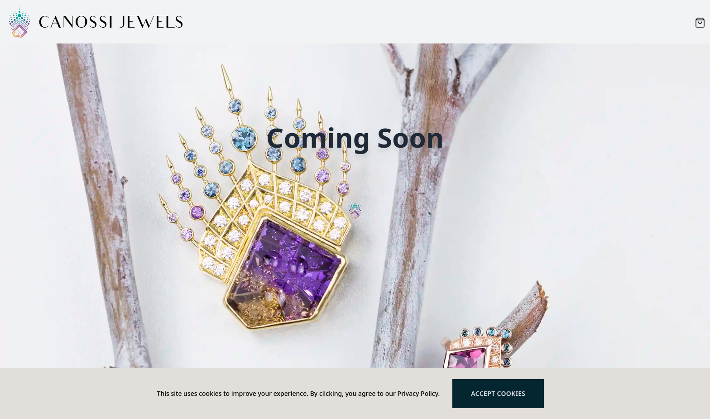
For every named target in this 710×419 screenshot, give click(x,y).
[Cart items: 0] (700, 23)
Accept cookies (498, 393)
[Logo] (20, 22)
